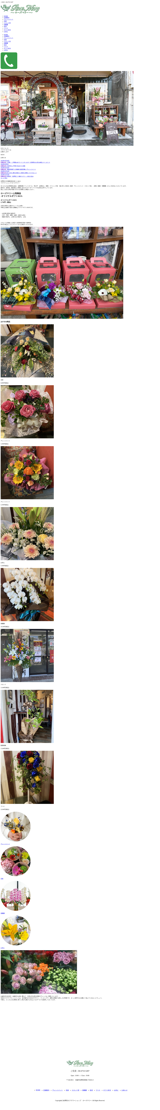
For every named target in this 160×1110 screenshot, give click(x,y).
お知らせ (124, 1090)
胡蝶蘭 (6, 24)
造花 (5, 26)
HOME (6, 16)
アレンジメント (8, 19)
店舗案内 (6, 17)
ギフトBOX (7, 30)
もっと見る (4, 178)
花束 (5, 21)
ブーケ (6, 28)
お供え (6, 31)
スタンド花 (7, 23)
